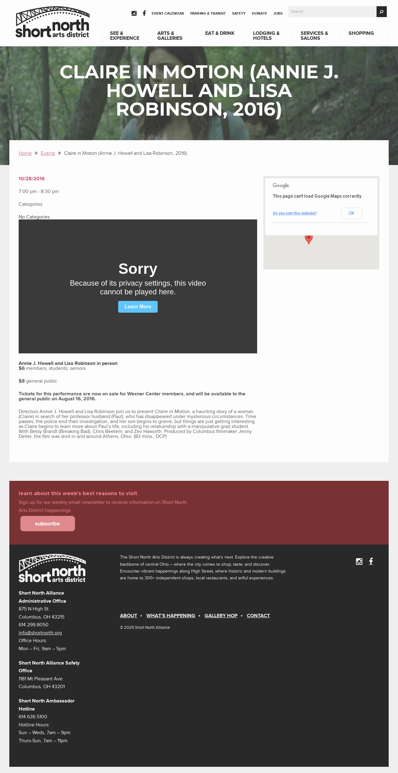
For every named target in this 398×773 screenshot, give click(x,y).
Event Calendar (168, 13)
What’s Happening (170, 616)
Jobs (278, 13)
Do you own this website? (295, 213)
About (128, 616)
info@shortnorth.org (40, 633)
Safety (239, 13)
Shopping (361, 33)
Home (25, 153)
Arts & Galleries (170, 35)
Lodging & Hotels (266, 35)
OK (351, 213)
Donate (259, 13)
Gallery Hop (221, 616)
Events (48, 153)
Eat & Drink (219, 33)
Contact (258, 616)
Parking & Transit (208, 13)
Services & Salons (314, 35)
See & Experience (124, 35)
